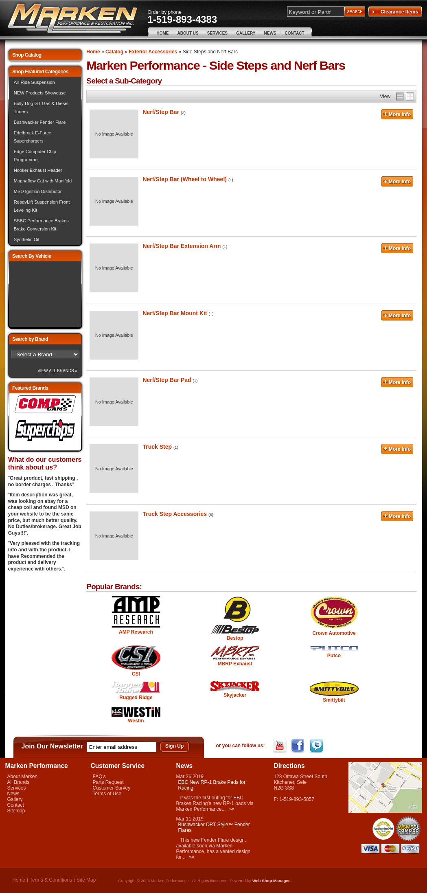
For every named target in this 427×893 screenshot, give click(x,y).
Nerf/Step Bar (160, 112)
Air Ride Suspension (34, 82)
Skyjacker (234, 695)
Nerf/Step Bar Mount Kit (174, 313)
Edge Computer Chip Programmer (35, 155)
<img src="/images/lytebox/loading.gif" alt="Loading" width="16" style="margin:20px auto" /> (45, 294)
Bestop (235, 638)
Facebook (299, 746)
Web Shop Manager (271, 880)
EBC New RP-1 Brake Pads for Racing (211, 785)
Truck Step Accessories (174, 514)
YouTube (280, 746)
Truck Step (157, 446)
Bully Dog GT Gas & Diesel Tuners (41, 107)
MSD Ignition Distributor (38, 191)
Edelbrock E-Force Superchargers (32, 136)
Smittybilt (334, 700)
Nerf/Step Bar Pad (166, 380)
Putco (334, 655)
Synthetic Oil (26, 239)
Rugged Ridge (135, 697)
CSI (136, 674)
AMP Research (136, 632)
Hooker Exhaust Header (38, 170)
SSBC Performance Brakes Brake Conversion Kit (41, 224)
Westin (136, 721)
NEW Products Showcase (40, 92)
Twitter (317, 746)
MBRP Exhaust (235, 664)
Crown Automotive (333, 633)
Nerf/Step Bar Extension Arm (181, 246)
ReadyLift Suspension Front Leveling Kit (42, 206)
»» (231, 809)
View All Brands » (57, 371)
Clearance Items (395, 12)
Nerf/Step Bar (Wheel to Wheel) (184, 179)
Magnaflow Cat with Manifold (43, 180)
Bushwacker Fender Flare (40, 122)
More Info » (397, 115)
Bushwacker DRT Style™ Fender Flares (214, 827)
